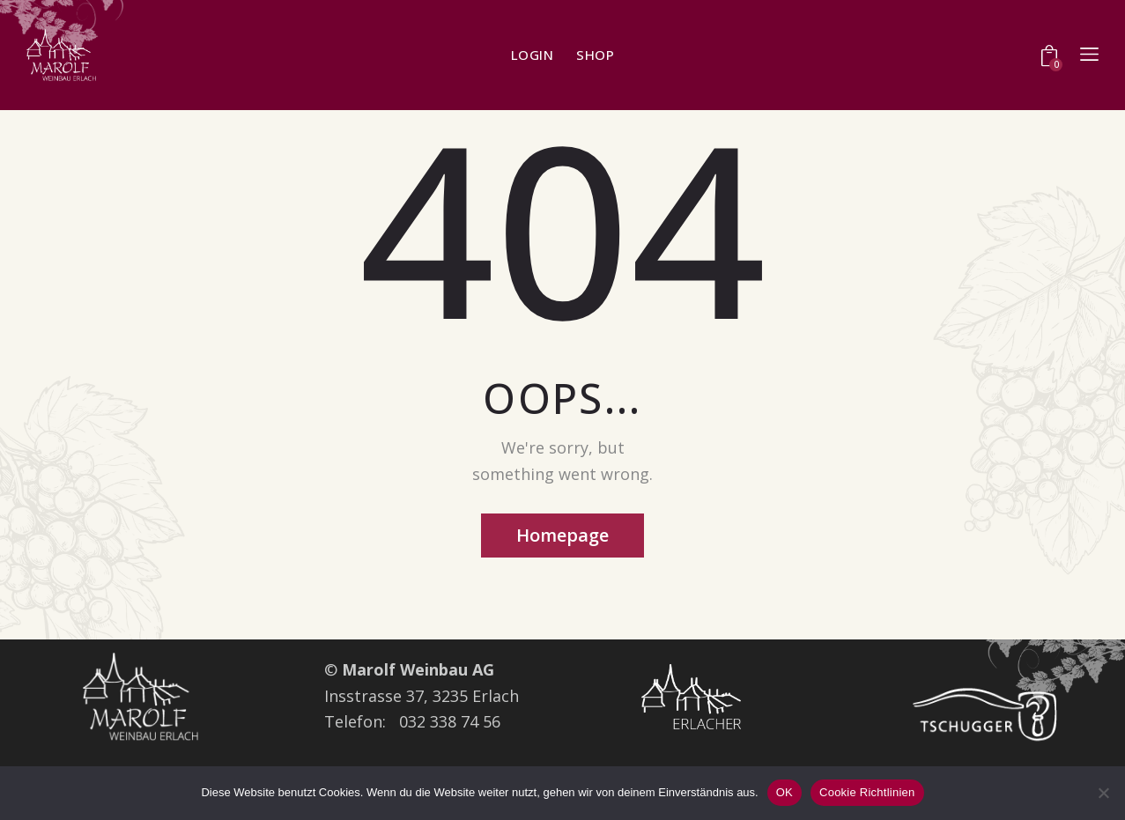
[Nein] (1103, 793)
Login (532, 55)
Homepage (562, 535)
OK (784, 792)
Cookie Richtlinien (867, 792)
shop (595, 55)
